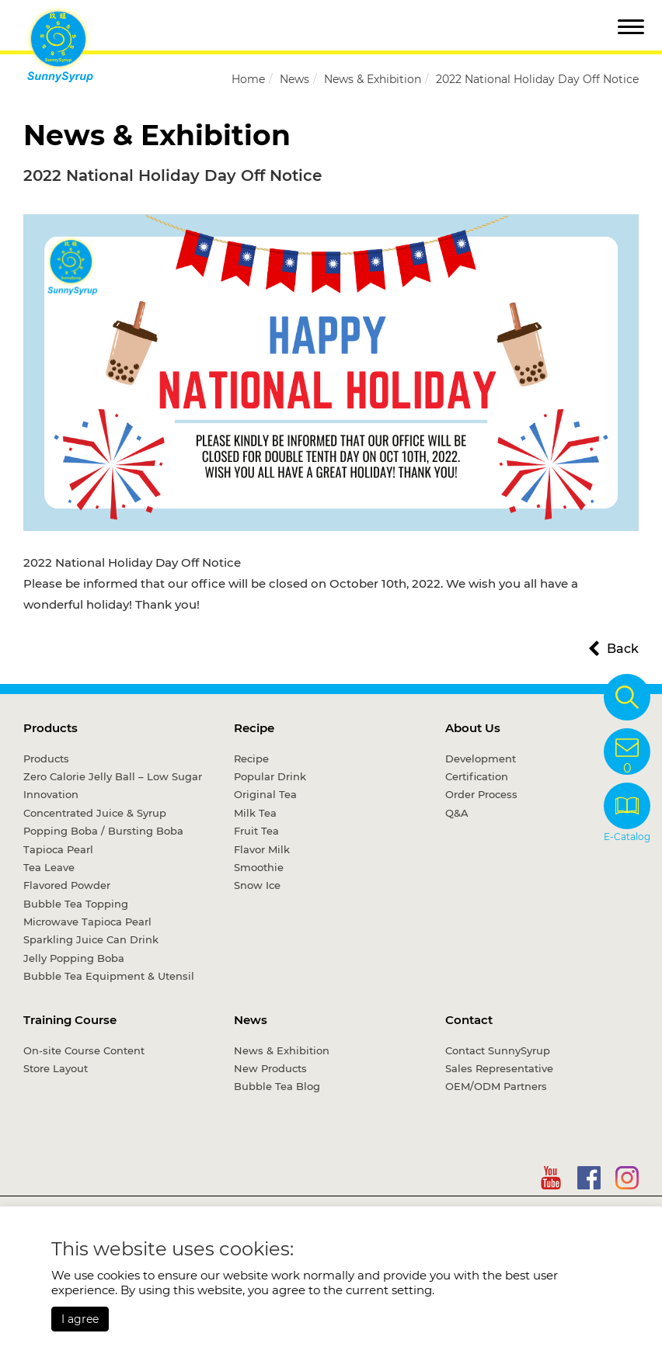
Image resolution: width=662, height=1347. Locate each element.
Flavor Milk (262, 849)
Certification (476, 776)
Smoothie (259, 867)
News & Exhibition (372, 79)
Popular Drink (270, 776)
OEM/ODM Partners (496, 1086)
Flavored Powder (66, 885)
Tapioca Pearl (58, 849)
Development (480, 758)
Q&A (457, 813)
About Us (472, 727)
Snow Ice (257, 885)
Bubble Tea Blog (277, 1086)
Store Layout (55, 1068)
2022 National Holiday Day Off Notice (537, 79)
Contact (469, 1019)
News (294, 79)
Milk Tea (255, 813)
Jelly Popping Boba (73, 958)
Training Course (70, 1019)
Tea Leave (49, 867)
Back (623, 648)
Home (248, 79)
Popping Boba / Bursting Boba (103, 831)
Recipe (254, 727)
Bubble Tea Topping (75, 903)
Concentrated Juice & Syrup (94, 813)
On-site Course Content (84, 1050)
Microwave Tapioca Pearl (87, 921)
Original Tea (265, 794)
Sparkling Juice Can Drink (91, 939)
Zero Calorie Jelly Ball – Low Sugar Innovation (112, 785)
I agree (80, 1319)
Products (50, 727)
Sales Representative (499, 1068)
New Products (270, 1068)
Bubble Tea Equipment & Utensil (108, 976)
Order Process (481, 794)
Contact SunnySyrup (497, 1050)
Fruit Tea (256, 831)
